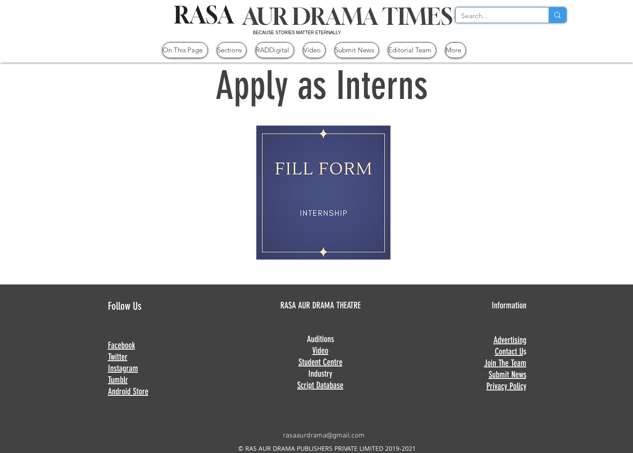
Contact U (509, 351)
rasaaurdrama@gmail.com (324, 435)
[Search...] (495, 16)
